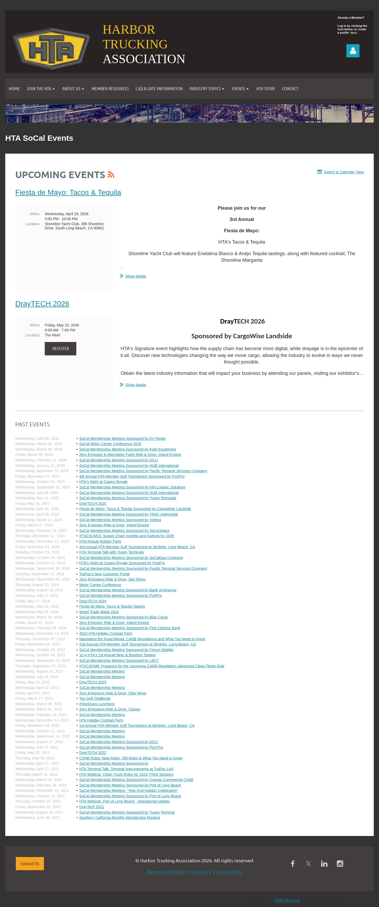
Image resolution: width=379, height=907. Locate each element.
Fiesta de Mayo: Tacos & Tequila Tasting (112, 606)
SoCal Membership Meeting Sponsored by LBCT (119, 660)
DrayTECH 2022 (92, 752)
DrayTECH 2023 (92, 682)
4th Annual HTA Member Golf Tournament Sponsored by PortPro (131, 476)
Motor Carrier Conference (100, 585)
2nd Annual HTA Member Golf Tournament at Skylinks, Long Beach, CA (137, 644)
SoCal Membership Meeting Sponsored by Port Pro (121, 747)
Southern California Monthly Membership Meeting (119, 817)
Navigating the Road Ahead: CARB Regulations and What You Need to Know (142, 639)
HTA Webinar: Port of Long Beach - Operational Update (124, 801)
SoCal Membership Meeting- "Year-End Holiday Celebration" (128, 790)
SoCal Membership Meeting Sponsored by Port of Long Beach (130, 785)
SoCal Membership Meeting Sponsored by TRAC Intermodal (128, 514)
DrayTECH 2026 (42, 304)
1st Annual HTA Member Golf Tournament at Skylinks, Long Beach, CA (137, 725)
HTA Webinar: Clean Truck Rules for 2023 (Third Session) (126, 774)
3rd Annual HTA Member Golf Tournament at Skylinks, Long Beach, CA (137, 547)
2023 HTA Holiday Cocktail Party (105, 633)
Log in (353, 50)
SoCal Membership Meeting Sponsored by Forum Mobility (126, 650)
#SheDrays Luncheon (97, 704)
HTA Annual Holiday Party (100, 541)
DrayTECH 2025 (92, 503)
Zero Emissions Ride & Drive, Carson (109, 709)
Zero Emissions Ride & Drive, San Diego (112, 579)
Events (200, 872)
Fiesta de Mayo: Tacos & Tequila (68, 192)
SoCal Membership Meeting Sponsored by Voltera (120, 520)
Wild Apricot (287, 900)
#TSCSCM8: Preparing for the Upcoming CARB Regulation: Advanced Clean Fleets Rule (152, 666)
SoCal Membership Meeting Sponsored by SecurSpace (124, 530)
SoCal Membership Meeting (102, 671)
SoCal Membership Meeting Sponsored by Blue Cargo (123, 617)
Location (32, 224)
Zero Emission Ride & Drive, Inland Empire (114, 525)
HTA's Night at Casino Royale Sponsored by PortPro (122, 563)
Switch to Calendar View (344, 172)
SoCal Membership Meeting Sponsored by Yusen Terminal (126, 812)
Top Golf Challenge (95, 698)
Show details (135, 276)
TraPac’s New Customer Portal (104, 574)
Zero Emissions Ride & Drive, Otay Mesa (112, 693)
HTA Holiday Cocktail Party (101, 720)
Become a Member (167, 872)
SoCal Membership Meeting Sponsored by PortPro (120, 595)
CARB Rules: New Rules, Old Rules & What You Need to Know (130, 758)
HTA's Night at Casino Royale (103, 482)
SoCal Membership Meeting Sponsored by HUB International (128, 465)
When (34, 214)
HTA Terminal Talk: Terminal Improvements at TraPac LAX (126, 769)
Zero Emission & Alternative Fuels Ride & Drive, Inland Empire (130, 454)
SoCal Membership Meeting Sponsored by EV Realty (122, 438)
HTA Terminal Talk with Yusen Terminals (111, 552)
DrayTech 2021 (91, 807)
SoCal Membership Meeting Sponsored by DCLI (118, 460)
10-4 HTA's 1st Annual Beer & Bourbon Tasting (117, 655)
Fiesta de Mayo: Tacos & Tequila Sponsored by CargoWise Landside (135, 509)
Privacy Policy (227, 872)
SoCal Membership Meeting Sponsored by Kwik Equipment (127, 449)
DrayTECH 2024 (92, 601)
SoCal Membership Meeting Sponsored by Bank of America (127, 590)
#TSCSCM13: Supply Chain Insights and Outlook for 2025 (126, 536)
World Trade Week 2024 (99, 612)
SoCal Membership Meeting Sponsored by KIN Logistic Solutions (132, 487)
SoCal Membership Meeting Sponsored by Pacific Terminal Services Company (143, 471)
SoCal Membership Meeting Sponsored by (113, 763)
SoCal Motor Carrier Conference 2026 (110, 444)
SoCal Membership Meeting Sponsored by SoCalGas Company (131, 558)
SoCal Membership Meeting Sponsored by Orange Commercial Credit (136, 780)
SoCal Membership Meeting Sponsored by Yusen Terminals (127, 498)
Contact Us (30, 863)
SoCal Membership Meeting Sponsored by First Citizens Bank (129, 628)
